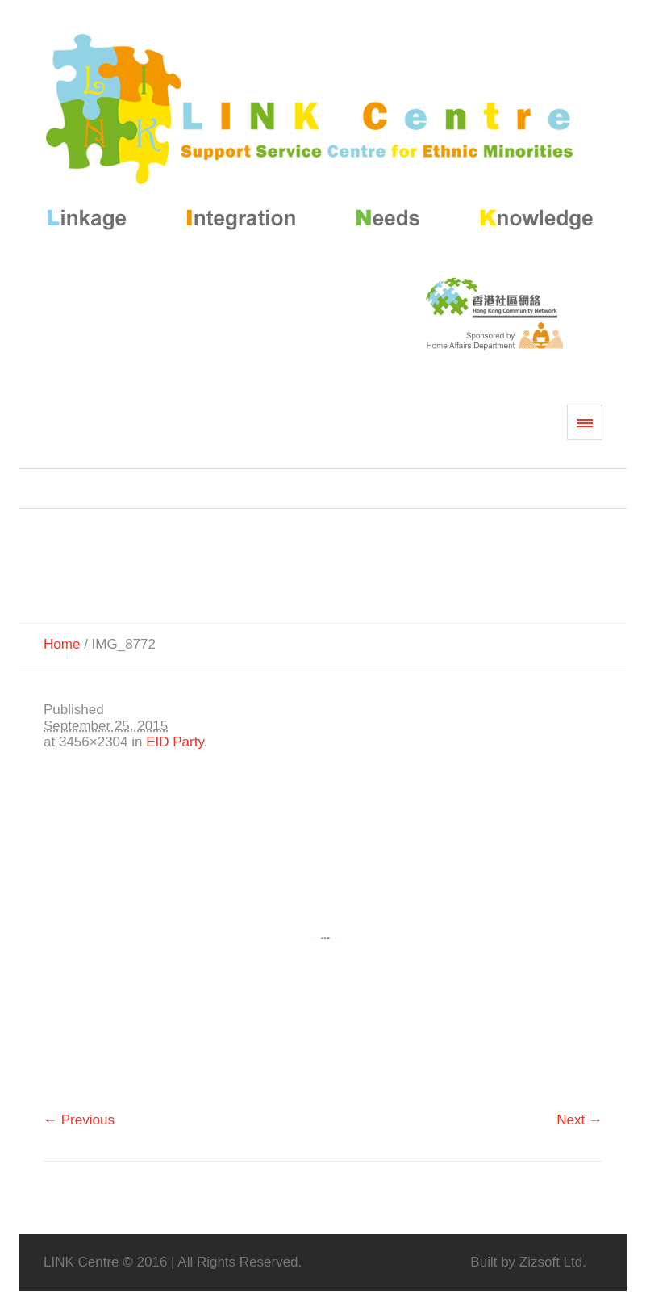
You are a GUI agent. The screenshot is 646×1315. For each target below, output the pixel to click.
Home (62, 644)
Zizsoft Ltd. (552, 1262)
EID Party (174, 742)
